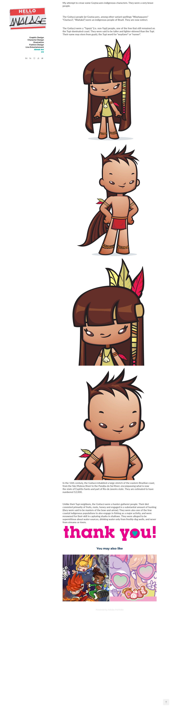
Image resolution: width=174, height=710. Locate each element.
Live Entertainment (35, 47)
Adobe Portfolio (115, 609)
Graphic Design (36, 37)
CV (42, 52)
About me (39, 49)
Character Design (36, 40)
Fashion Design (36, 44)
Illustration (38, 42)
